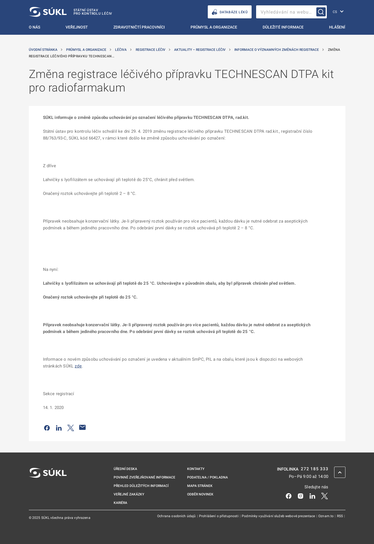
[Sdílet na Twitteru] (71, 427)
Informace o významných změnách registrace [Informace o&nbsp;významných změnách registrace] (277, 50)
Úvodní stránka (43, 50)
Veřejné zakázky (129, 494)
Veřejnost (77, 27)
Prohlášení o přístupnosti (219, 516)
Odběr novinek (200, 494)
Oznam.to (326, 516)
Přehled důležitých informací (141, 486)
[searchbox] (291, 11)
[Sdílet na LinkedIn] (59, 427)
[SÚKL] (71, 12)
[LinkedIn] (312, 495)
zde (78, 366)
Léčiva (121, 50)
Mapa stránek (200, 486)
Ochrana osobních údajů (176, 516)
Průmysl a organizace (214, 27)
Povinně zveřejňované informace (144, 477)
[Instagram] (300, 495)
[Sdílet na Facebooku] (47, 427)
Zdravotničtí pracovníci (139, 27)
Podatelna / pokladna (207, 477)
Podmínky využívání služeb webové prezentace (279, 516)
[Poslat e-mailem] (83, 427)
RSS (340, 516)
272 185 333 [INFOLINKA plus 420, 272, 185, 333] (314, 469)
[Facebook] (289, 495)
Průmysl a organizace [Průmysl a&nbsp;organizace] (86, 50)
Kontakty (195, 469)
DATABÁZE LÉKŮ (229, 12)
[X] (324, 495)
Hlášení (337, 27)
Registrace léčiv (151, 50)
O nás (34, 27)
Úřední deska (125, 469)
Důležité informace (283, 27)
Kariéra (120, 503)
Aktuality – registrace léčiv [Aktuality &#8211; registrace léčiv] (200, 50)
